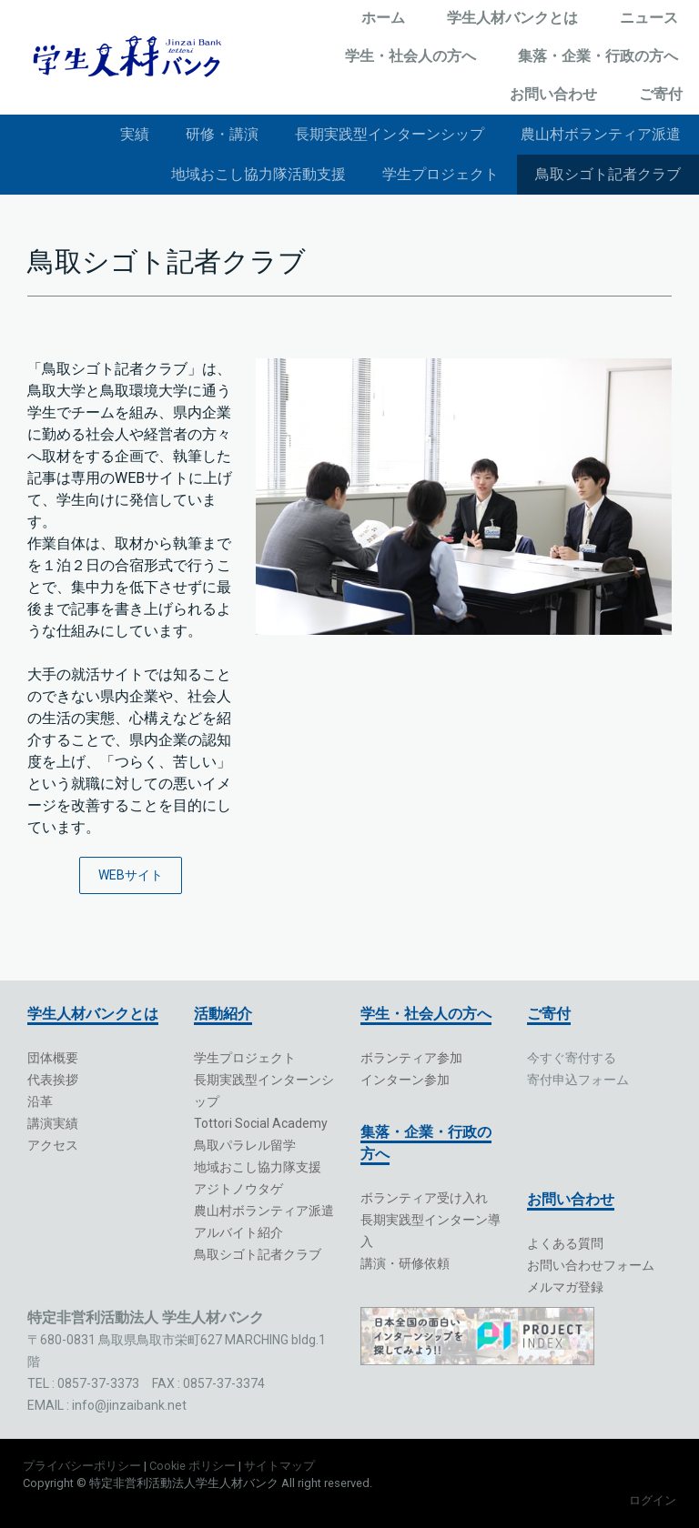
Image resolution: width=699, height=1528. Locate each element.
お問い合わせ (553, 94)
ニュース (649, 17)
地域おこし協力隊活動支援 (258, 174)
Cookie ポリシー (192, 1466)
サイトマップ (279, 1466)
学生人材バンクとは (512, 17)
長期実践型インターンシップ (389, 134)
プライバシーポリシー (82, 1466)
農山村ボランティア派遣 (601, 134)
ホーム (383, 17)
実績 (134, 134)
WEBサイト (130, 875)
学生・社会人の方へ (410, 56)
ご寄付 (661, 94)
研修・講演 (222, 134)
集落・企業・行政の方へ (598, 56)
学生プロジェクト (440, 174)
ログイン (652, 1500)
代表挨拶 (52, 1079)
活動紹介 (223, 1013)
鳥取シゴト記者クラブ (608, 174)
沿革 (40, 1101)
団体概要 (52, 1057)
